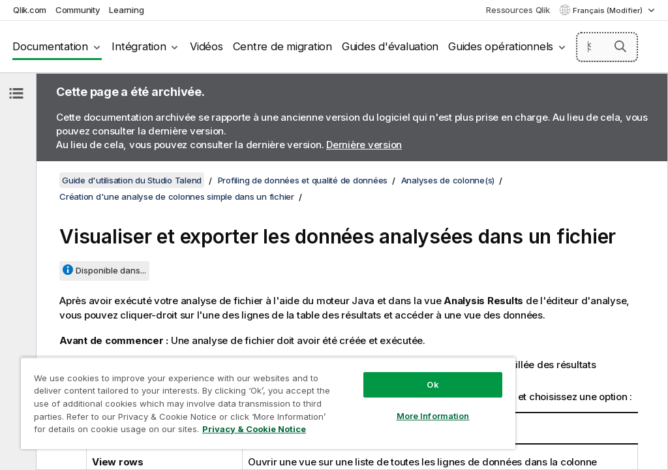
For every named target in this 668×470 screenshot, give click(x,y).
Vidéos (206, 46)
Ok (432, 384)
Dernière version (364, 144)
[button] (620, 46)
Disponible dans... (111, 270)
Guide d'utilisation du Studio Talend (132, 180)
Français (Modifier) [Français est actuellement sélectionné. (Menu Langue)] (609, 10)
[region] (268, 403)
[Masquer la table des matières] (16, 93)
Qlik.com (29, 10)
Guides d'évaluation (390, 46)
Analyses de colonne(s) (448, 180)
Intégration (139, 46)
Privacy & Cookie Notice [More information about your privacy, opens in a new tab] (254, 429)
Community (77, 10)
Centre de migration (282, 46)
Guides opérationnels (500, 46)
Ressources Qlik (517, 10)
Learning (126, 10)
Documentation (50, 46)
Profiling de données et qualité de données (303, 180)
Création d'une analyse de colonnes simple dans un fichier (176, 196)
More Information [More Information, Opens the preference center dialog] (433, 416)
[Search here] (607, 47)
